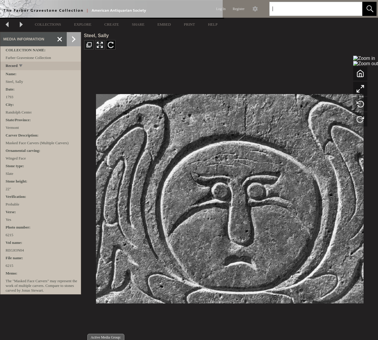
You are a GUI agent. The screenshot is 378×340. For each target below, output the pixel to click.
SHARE (138, 24)
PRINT (189, 24)
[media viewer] (229, 197)
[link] (353, 8)
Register (239, 9)
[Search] (309, 9)
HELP (213, 24)
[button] (369, 9)
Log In (221, 9)
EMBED (164, 24)
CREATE (111, 24)
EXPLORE (83, 24)
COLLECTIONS (48, 24)
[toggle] (21, 66)
